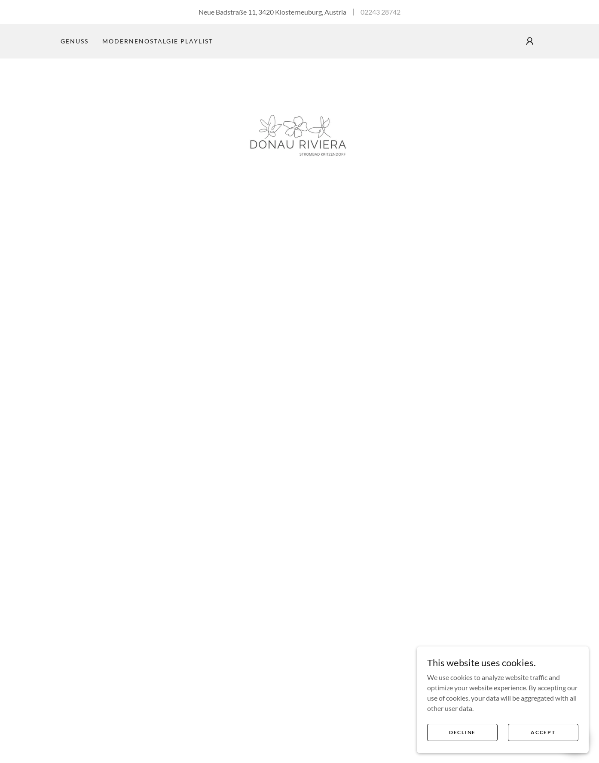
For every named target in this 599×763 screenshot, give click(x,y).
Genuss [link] (75, 41)
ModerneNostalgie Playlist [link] (157, 41)
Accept (543, 738)
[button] (529, 41)
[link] (299, 136)
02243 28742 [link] (380, 12)
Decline (462, 738)
